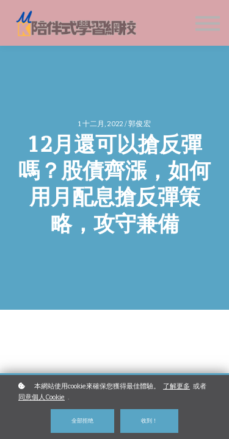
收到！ (149, 420)
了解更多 (176, 386)
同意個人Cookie (41, 397)
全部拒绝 (82, 420)
